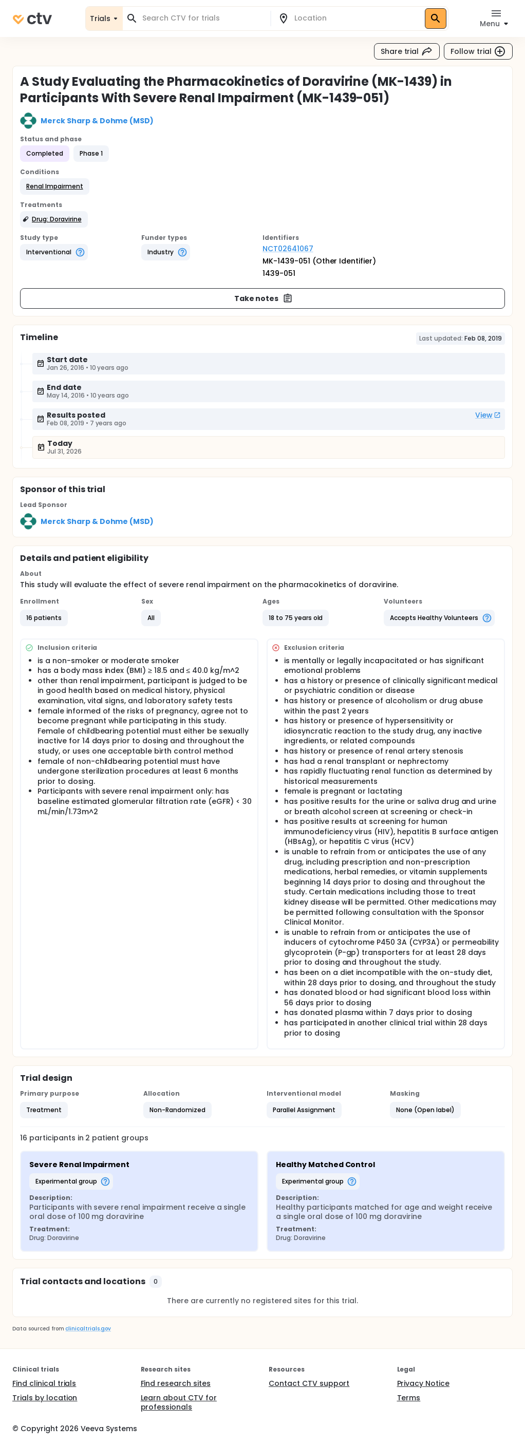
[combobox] (202, 18)
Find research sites (176, 1383)
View (488, 415)
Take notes (263, 298)
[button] (54, 186)
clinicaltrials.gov (87, 1329)
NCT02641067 (287, 248)
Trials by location (44, 1397)
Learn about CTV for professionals (179, 1402)
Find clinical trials (44, 1383)
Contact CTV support (309, 1383)
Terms (409, 1397)
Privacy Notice (423, 1383)
